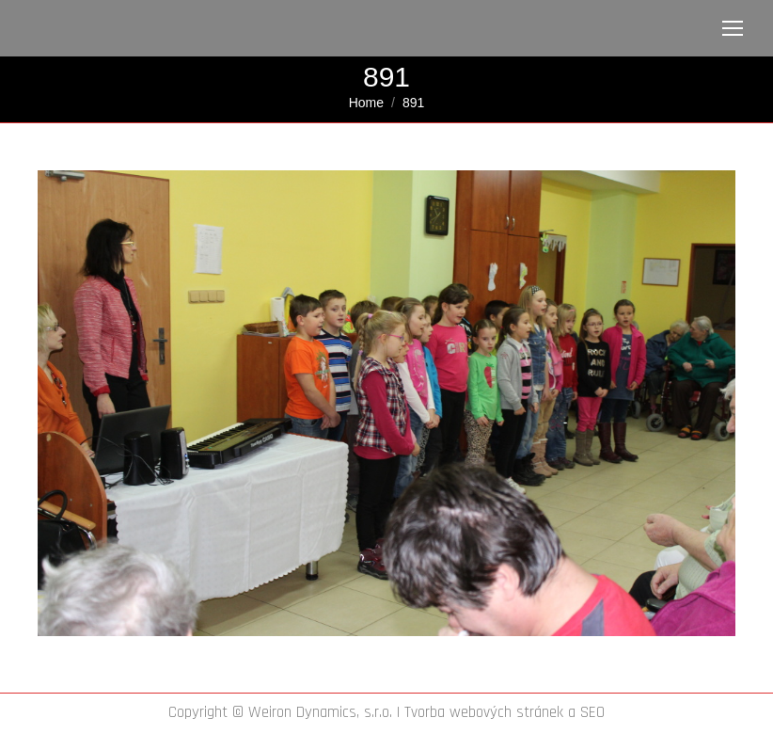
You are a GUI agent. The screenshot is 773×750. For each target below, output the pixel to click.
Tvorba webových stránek (483, 712)
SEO (592, 712)
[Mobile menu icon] (732, 28)
